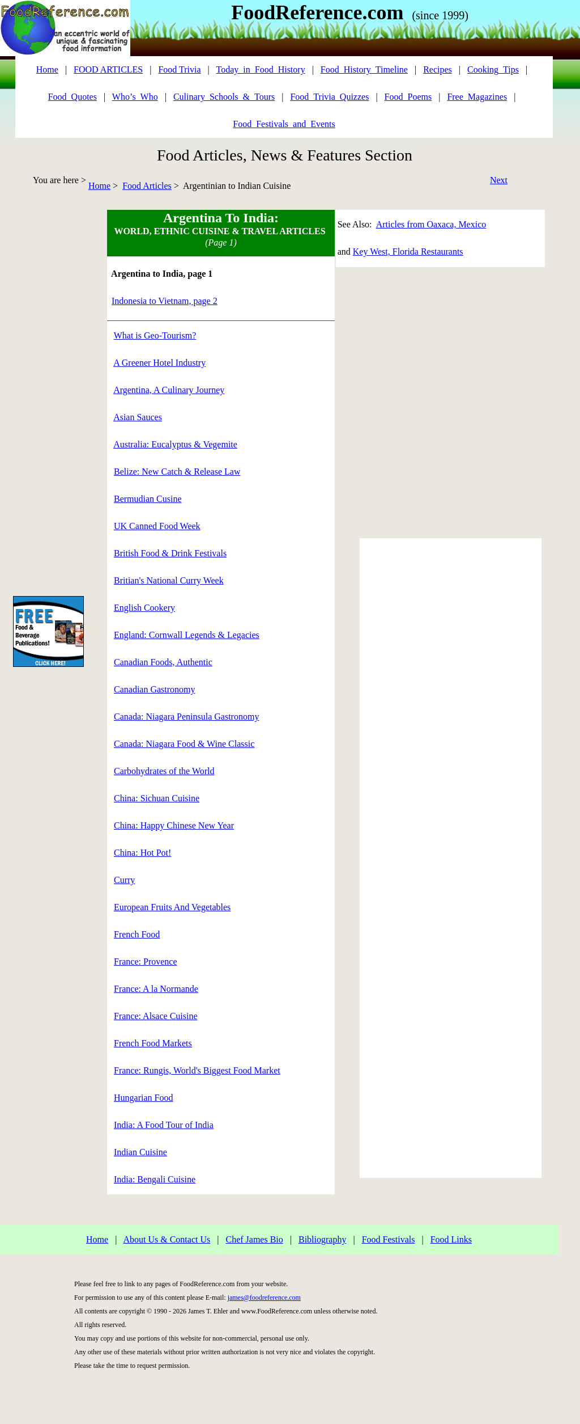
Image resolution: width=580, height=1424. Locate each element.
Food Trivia (179, 69)
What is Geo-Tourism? (155, 335)
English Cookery (144, 607)
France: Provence (145, 961)
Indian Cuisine (140, 1152)
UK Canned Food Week (157, 526)
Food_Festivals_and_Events (284, 124)
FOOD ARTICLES (108, 69)
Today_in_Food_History (260, 69)
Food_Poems (408, 97)
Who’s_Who (135, 97)
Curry (124, 880)
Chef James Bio (254, 1239)
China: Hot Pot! (142, 852)
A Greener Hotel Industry (159, 362)
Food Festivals (388, 1239)
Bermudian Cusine (148, 499)
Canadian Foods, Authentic (163, 662)
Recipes (437, 69)
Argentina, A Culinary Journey (168, 390)
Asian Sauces (137, 417)
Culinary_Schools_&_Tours (224, 97)
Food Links (451, 1239)
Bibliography (322, 1239)
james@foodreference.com (264, 1298)
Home (99, 186)
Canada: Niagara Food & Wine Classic (184, 744)
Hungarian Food (143, 1097)
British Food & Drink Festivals (170, 553)
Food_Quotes (72, 97)
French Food (137, 934)
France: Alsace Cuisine (156, 1016)
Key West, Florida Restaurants (408, 251)
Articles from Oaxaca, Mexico (431, 224)
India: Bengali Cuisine (154, 1179)
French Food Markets (153, 1043)
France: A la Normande (156, 989)
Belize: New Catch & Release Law (177, 471)
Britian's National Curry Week (169, 580)
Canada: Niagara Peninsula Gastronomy (186, 716)
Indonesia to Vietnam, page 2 (165, 301)
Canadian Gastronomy (154, 689)
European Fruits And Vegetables (172, 907)
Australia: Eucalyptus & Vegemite (175, 444)
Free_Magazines (477, 97)
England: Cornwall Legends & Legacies (186, 635)
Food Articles (147, 186)
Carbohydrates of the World (164, 771)
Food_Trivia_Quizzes (329, 97)
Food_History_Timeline (364, 69)
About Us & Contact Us (166, 1239)
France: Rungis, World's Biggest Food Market (197, 1070)
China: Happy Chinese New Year (174, 825)
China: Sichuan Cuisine (156, 798)
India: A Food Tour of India (164, 1125)
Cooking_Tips (493, 69)
